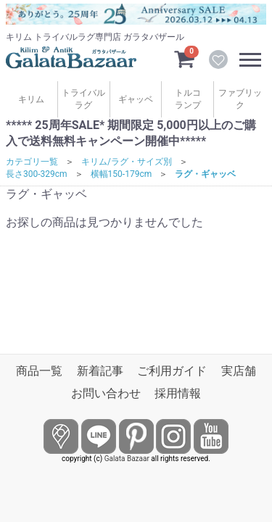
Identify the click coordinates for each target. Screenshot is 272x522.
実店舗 (238, 371)
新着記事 (100, 371)
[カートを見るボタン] (184, 58)
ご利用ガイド (172, 371)
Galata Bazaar (126, 459)
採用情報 (177, 393)
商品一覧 (39, 371)
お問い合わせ (106, 393)
